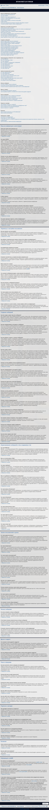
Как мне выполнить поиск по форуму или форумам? (11, 95)
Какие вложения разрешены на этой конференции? (10, 111)
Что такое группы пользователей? (7, 74)
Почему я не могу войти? (5, 19)
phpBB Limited (39, 762)
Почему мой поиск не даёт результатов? (8, 96)
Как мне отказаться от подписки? (7, 107)
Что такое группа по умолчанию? (7, 79)
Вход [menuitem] (47, 5)
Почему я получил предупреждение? (8, 50)
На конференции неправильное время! (8, 30)
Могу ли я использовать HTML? (7, 60)
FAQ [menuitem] (8, 5)
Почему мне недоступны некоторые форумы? (9, 48)
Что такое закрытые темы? (6, 67)
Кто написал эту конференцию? (7, 116)
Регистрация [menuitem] (42, 5)
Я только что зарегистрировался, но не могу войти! (10, 18)
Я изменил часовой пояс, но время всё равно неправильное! (12, 31)
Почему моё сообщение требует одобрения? (9, 53)
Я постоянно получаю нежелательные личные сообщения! (12, 85)
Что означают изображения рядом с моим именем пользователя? (13, 33)
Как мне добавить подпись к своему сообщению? (10, 43)
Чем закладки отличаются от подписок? (8, 104)
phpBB (28, 268)
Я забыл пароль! (4, 21)
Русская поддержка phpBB (24, 809)
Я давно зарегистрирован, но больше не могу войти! (11, 20)
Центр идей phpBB (23, 771)
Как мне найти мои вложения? (6, 112)
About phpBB (29, 764)
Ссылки (3, 5)
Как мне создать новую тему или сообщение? (9, 41)
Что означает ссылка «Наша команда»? (8, 80)
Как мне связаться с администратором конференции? (11, 121)
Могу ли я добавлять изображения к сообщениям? (10, 62)
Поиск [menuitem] (47, 7)
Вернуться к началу (6, 136)
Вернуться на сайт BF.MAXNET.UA (9, 806)
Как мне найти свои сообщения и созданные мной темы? (12, 100)
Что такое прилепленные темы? (7, 65)
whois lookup (34, 781)
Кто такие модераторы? (5, 73)
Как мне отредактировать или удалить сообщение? (10, 42)
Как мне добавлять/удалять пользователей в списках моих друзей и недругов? (16, 91)
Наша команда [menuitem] (43, 806)
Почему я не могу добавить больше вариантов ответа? (11, 45)
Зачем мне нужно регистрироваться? (8, 14)
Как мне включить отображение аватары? (9, 34)
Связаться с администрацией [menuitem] (32, 806)
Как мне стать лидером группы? (7, 76)
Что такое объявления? (5, 64)
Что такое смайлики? (5, 61)
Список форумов (20, 806)
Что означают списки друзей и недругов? (8, 90)
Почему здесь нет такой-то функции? (8, 118)
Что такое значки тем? (5, 68)
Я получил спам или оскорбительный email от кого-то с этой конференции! (15, 86)
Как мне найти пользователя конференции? (9, 99)
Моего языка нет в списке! (6, 32)
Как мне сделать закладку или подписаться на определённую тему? (14, 105)
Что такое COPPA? (4, 15)
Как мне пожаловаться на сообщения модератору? (10, 51)
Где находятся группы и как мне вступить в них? (10, 75)
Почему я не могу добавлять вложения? (8, 49)
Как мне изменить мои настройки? (7, 27)
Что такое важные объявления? (7, 63)
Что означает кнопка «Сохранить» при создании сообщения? (12, 52)
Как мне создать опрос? (5, 44)
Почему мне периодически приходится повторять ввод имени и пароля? (14, 22)
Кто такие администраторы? (6, 72)
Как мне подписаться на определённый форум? (10, 106)
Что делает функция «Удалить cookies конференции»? (11, 23)
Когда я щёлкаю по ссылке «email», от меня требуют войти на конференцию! (15, 37)
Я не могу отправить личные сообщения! (8, 84)
